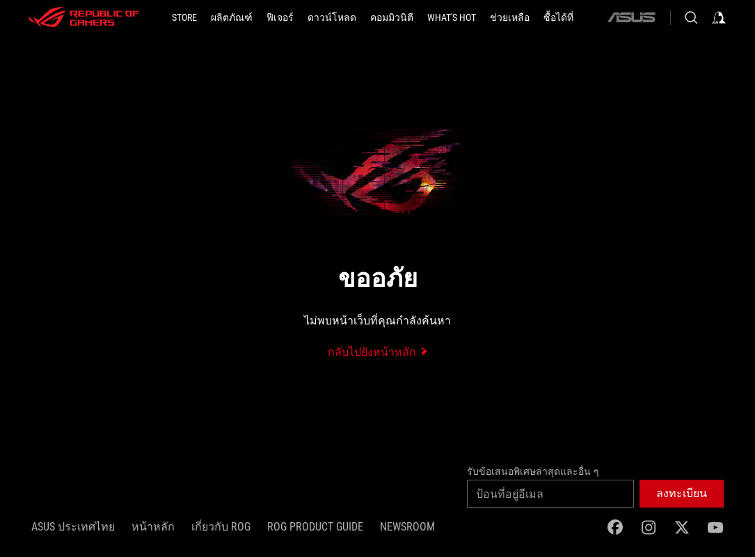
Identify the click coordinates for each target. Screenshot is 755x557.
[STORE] (184, 17)
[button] (232, 17)
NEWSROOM (407, 526)
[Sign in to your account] (718, 17)
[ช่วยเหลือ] (510, 17)
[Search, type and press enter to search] (691, 17)
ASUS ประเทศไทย (73, 526)
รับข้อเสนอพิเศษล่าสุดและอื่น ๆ (533, 471)
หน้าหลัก (153, 526)
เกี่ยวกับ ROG (221, 526)
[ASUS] (631, 17)
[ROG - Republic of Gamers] (83, 17)
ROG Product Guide (315, 526)
